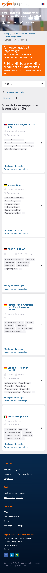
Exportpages (7, 33)
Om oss (7, 521)
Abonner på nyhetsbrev (13, 497)
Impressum (8, 478)
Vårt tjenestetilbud (11, 517)
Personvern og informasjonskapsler (18, 474)
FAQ (6, 512)
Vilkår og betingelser (12, 469)
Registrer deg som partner (14, 493)
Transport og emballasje (26, 33)
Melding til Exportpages (14, 526)
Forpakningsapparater (14, 36)
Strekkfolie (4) (9, 98)
